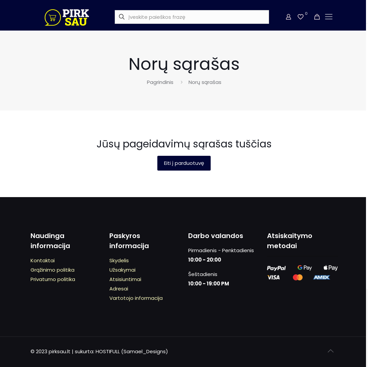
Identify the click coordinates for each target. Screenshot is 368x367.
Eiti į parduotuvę (184, 163)
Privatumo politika (53, 279)
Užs (113, 269)
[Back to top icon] (331, 351)
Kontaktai (43, 260)
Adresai (118, 288)
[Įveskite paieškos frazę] (192, 17)
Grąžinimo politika (52, 269)
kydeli (119, 260)
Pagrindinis (160, 82)
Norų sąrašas (205, 82)
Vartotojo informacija (136, 298)
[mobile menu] (328, 16)
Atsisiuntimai (125, 279)
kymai (128, 269)
